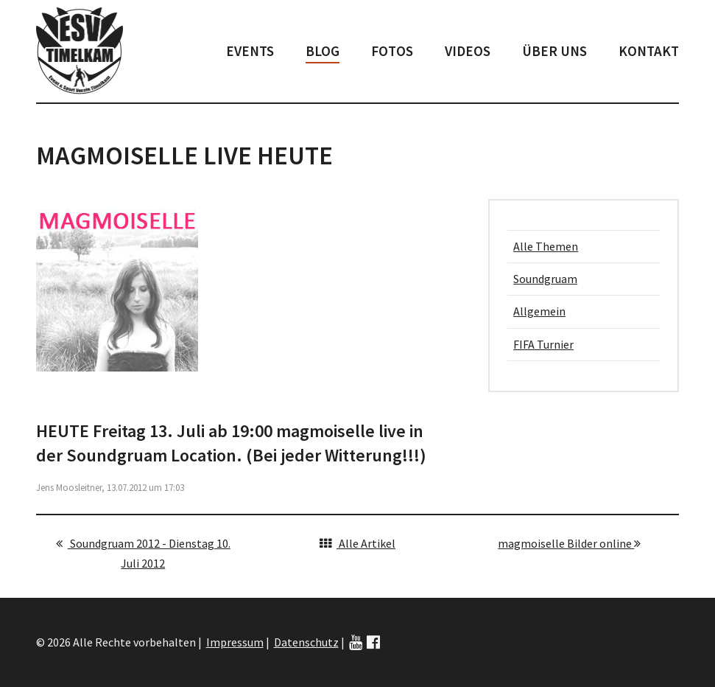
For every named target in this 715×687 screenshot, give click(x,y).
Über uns (554, 51)
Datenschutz (306, 642)
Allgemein (539, 311)
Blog (322, 51)
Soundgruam (545, 278)
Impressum (235, 642)
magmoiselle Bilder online (569, 543)
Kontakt (649, 51)
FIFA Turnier (543, 344)
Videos (467, 51)
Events (250, 51)
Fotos (392, 51)
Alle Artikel (357, 543)
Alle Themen (545, 246)
